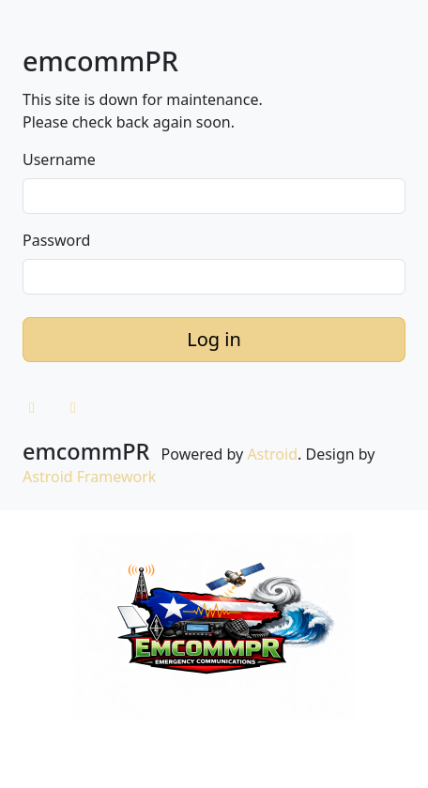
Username (59, 159)
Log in (214, 339)
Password (56, 240)
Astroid (272, 454)
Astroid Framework (89, 476)
